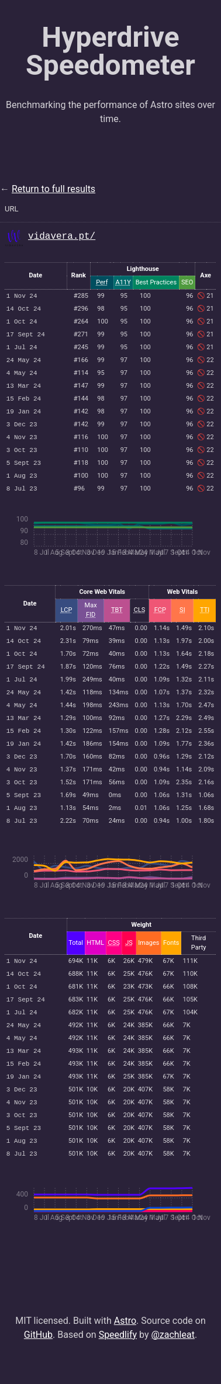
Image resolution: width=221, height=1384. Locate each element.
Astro (125, 1348)
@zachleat (173, 1362)
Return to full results (53, 188)
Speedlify (118, 1362)
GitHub (38, 1362)
